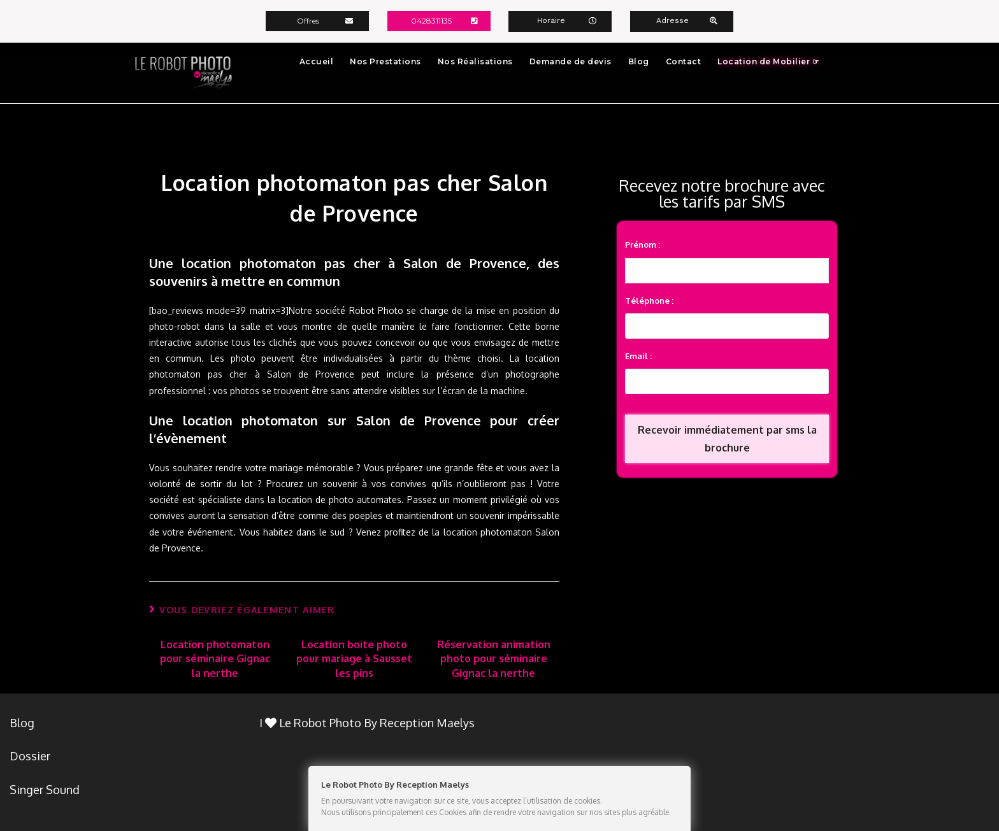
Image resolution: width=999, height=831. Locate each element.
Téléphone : (649, 300)
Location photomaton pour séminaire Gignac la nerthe (215, 658)
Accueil (316, 61)
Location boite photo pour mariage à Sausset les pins (354, 658)
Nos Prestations (385, 61)
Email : (638, 355)
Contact (683, 61)
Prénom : (642, 244)
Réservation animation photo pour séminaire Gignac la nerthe (493, 658)
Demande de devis (570, 61)
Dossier (30, 756)
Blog (638, 61)
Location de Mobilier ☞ (768, 61)
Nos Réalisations (475, 61)
